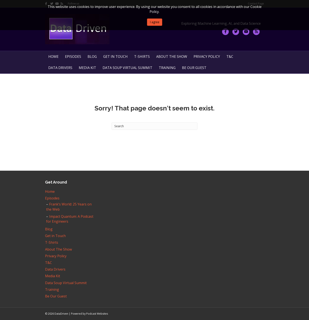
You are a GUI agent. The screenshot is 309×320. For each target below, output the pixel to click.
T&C (229, 56)
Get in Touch (115, 56)
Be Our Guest (194, 67)
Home (53, 56)
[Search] (154, 126)
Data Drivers (60, 67)
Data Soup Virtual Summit (127, 67)
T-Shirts (142, 56)
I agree (154, 22)
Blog (92, 56)
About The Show (171, 56)
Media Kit (87, 67)
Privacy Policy (207, 56)
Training (167, 67)
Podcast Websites (97, 313)
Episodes (73, 56)
